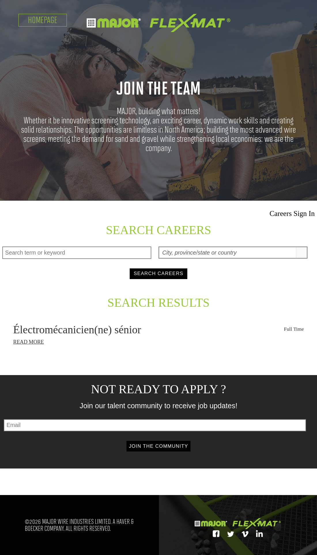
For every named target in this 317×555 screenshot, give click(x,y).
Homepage (42, 20)
